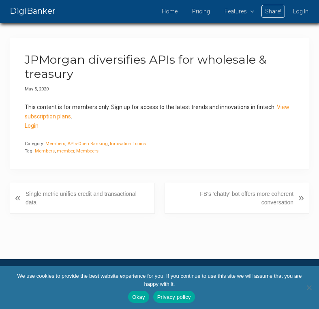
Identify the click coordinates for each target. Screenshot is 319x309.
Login (32, 125)
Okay (138, 297)
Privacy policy (174, 297)
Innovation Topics (128, 143)
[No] (309, 287)
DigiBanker (33, 11)
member (65, 151)
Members (55, 143)
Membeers (87, 151)
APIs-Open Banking (87, 143)
